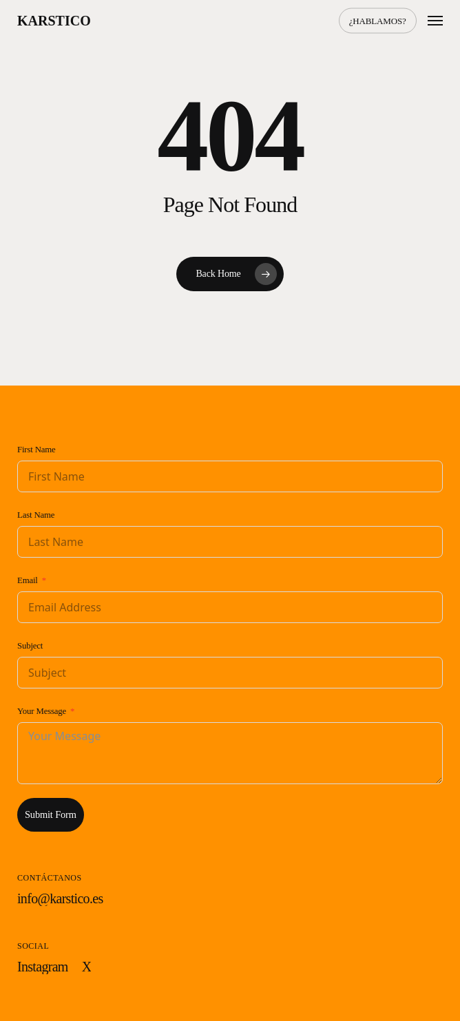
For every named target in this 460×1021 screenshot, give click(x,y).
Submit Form (50, 814)
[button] (435, 21)
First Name (36, 449)
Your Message (41, 711)
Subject (30, 646)
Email (27, 580)
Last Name (35, 515)
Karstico (54, 21)
